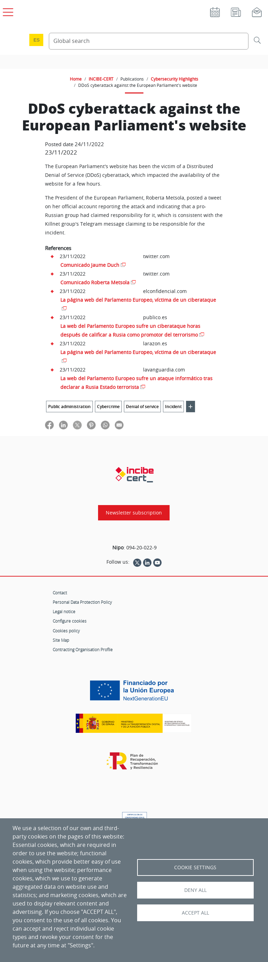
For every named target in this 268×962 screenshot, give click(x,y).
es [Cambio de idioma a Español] (37, 40)
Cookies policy (66, 630)
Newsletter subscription (134, 513)
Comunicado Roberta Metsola (94, 282)
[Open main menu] (7, 11)
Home (76, 79)
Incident (173, 406)
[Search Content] (148, 41)
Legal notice (64, 611)
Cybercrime (108, 406)
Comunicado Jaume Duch (89, 265)
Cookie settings (195, 867)
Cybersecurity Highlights (174, 79)
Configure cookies (70, 621)
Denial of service (142, 406)
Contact (60, 592)
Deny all (195, 890)
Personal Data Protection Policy (82, 602)
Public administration (69, 406)
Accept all (195, 913)
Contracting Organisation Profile (83, 649)
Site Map (61, 640)
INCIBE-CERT (101, 79)
